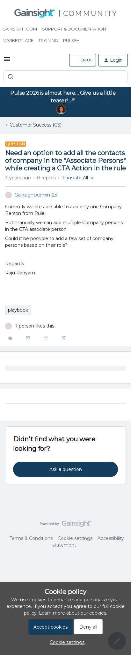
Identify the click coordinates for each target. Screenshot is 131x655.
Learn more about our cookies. (73, 613)
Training (48, 40)
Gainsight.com (20, 28)
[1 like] (29, 326)
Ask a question (65, 469)
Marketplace (18, 40)
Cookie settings (75, 538)
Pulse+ (71, 40)
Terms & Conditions (31, 538)
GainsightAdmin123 (35, 195)
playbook (18, 310)
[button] (7, 61)
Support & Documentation (74, 28)
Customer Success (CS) (36, 125)
